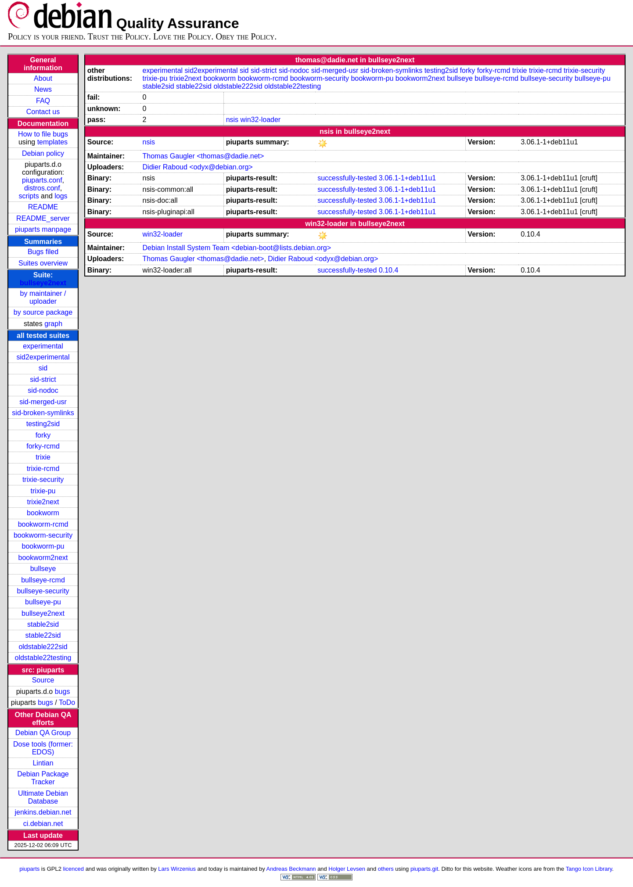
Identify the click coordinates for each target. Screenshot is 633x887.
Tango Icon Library (589, 868)
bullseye (43, 568)
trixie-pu (43, 491)
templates (52, 142)
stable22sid (43, 635)
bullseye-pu (43, 602)
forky (43, 435)
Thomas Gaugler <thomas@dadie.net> (203, 156)
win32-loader (261, 119)
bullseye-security (43, 591)
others (386, 868)
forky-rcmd (43, 446)
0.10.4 (388, 270)
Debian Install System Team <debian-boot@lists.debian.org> (237, 247)
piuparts (29, 868)
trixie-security (43, 479)
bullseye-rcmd (43, 580)
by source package (43, 312)
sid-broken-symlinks (43, 413)
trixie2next (43, 502)
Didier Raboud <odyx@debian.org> (198, 167)
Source (43, 680)
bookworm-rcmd (43, 524)
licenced (73, 868)
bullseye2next (43, 283)
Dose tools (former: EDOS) (43, 748)
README (43, 207)
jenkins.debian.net (43, 812)
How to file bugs (43, 134)
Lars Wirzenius (177, 868)
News (43, 89)
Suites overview (43, 263)
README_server (43, 218)
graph (53, 323)
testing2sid (43, 423)
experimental (43, 346)
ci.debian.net (43, 823)
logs (60, 196)
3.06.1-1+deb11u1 (407, 178)
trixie (43, 457)
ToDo (67, 702)
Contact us (43, 111)
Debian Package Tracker (42, 778)
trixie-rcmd (43, 468)
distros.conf (42, 188)
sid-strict (43, 379)
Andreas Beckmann (291, 868)
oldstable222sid (42, 646)
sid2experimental (43, 357)
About (43, 78)
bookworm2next (43, 557)
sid (43, 368)
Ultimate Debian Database (43, 797)
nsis (232, 119)
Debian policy (43, 153)
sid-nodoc (43, 390)
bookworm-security (43, 535)
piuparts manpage (43, 229)
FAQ (43, 100)
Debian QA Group (43, 732)
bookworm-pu (43, 546)
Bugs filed (43, 251)
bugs (62, 691)
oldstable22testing (43, 657)
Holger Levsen (346, 868)
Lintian (42, 763)
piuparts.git (424, 868)
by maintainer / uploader (43, 297)
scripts (28, 196)
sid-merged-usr (43, 402)
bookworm (43, 513)
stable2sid (43, 624)
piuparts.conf (42, 180)
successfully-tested (347, 178)
